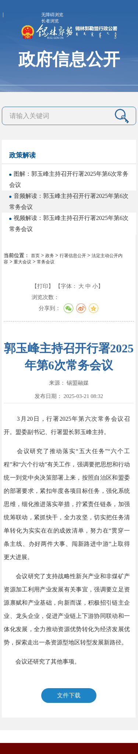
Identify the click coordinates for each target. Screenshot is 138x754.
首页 (35, 255)
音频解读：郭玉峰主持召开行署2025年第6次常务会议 (68, 201)
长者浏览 (50, 21)
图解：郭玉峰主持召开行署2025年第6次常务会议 (68, 179)
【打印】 (43, 286)
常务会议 (45, 261)
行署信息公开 (73, 255)
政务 (49, 255)
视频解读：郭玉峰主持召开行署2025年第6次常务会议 (68, 223)
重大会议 (22, 261)
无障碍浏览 (52, 14)
